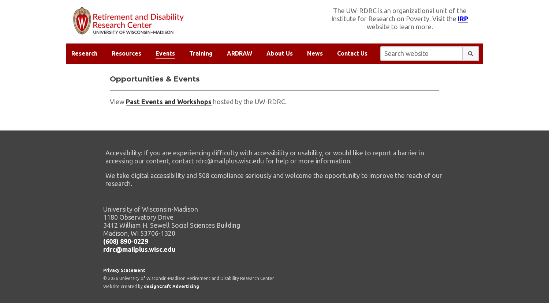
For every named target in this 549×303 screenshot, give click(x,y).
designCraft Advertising (171, 286)
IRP (463, 18)
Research (84, 53)
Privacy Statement (124, 270)
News (315, 53)
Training (201, 53)
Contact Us (352, 53)
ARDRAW (239, 53)
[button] (470, 53)
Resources (126, 53)
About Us (279, 53)
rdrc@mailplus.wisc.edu (139, 249)
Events (165, 53)
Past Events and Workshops (169, 101)
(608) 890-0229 (125, 241)
